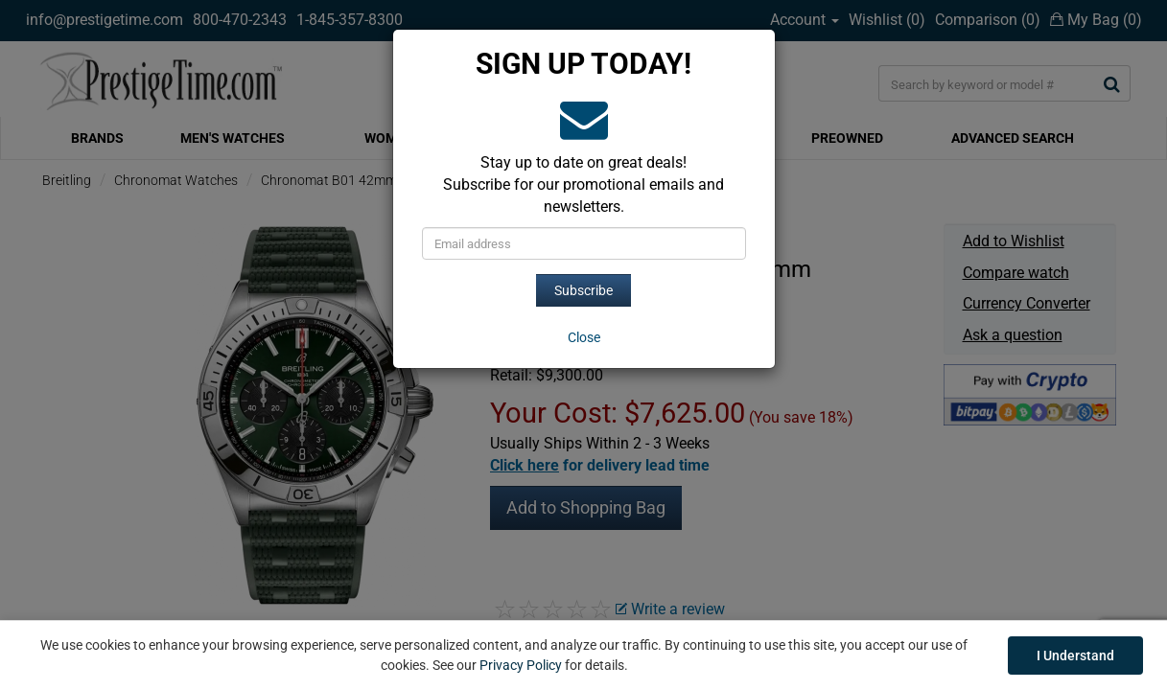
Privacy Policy (520, 665)
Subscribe (583, 290)
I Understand (1075, 655)
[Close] (584, 337)
